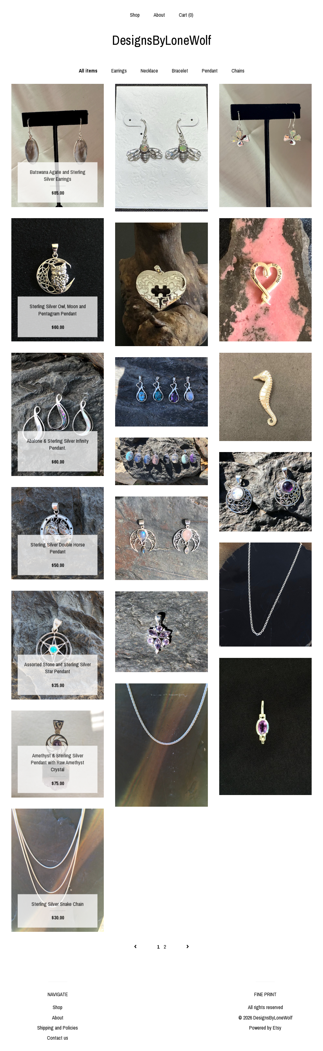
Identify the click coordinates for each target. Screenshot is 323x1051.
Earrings (119, 70)
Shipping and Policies (57, 1027)
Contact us (57, 1037)
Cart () (186, 14)
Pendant (210, 70)
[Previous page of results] (136, 946)
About (159, 14)
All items (88, 70)
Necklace (149, 70)
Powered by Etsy (265, 1027)
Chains (238, 70)
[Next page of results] (187, 946)
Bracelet (180, 70)
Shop (135, 14)
